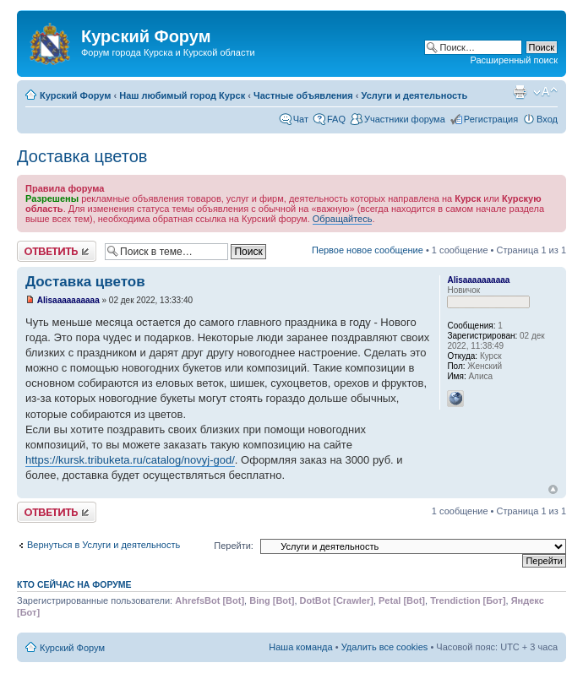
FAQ (336, 119)
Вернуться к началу (553, 489)
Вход (547, 119)
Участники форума (404, 119)
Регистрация (491, 119)
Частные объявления (303, 95)
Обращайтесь (343, 219)
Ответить (56, 251)
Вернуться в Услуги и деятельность (103, 545)
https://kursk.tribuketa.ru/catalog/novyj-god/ (130, 460)
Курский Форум (75, 95)
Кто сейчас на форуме (74, 584)
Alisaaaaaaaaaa (68, 300)
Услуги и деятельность (415, 95)
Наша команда (300, 647)
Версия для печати (519, 92)
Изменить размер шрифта (545, 92)
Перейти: (233, 546)
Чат (300, 119)
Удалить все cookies (384, 647)
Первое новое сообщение (367, 250)
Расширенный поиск (514, 60)
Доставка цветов (82, 156)
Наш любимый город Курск (182, 95)
